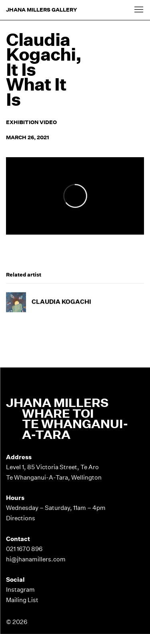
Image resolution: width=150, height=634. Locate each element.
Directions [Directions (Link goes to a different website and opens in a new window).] (20, 518)
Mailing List (22, 600)
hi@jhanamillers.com (36, 559)
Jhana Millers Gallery (41, 9)
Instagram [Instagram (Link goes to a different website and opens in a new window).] (20, 589)
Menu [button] (138, 10)
